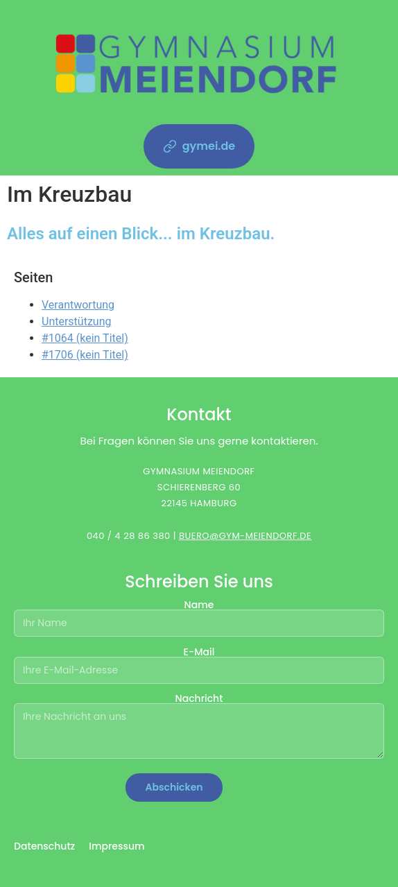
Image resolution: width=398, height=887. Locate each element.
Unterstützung (76, 321)
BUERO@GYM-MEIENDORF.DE (245, 535)
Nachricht (199, 727)
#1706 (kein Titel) (85, 354)
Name (199, 615)
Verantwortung (78, 304)
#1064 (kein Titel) (85, 338)
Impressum (116, 846)
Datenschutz (44, 846)
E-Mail (199, 662)
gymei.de (199, 146)
